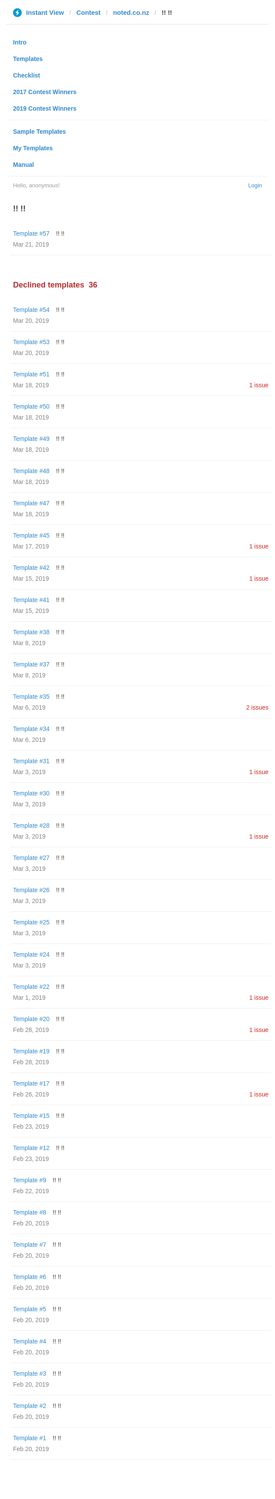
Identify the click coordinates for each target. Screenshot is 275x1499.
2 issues (257, 707)
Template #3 (29, 1373)
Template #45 (31, 535)
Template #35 (31, 696)
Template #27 (31, 857)
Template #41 (31, 599)
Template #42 (31, 567)
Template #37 (31, 664)
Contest (88, 12)
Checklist (26, 75)
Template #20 (31, 1018)
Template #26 (31, 890)
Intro (20, 42)
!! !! (60, 233)
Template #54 (31, 309)
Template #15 (31, 1115)
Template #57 (31, 233)
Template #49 (31, 438)
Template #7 (29, 1244)
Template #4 (29, 1341)
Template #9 (29, 1180)
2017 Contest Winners (44, 91)
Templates (28, 58)
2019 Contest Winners (44, 108)
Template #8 (29, 1212)
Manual (23, 164)
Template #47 (31, 503)
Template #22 (31, 986)
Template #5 (29, 1309)
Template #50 (31, 406)
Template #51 (31, 374)
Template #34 (31, 728)
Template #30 (31, 793)
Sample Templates (39, 131)
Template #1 (29, 1438)
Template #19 (31, 1051)
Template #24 (31, 954)
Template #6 (29, 1276)
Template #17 (31, 1083)
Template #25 (31, 922)
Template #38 (31, 632)
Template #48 (31, 470)
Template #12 (31, 1147)
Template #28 (31, 825)
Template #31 (31, 761)
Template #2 (29, 1405)
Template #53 (31, 341)
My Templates (33, 148)
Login (255, 185)
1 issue (258, 385)
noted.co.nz (131, 12)
